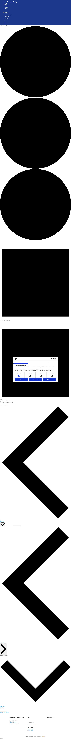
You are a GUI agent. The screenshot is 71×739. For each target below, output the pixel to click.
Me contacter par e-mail (14, 724)
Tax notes (6, 6)
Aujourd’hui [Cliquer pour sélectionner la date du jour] (2, 642)
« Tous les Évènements (3, 403)
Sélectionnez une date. (9, 525)
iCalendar (1, 707)
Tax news (6, 7)
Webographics (43, 736)
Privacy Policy (30, 729)
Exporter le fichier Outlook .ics (4, 712)
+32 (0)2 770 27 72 (13, 722)
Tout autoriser (49, 379)
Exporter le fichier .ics (3, 711)
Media (6, 8)
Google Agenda (2, 706)
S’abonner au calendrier (4, 655)
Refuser (21, 379)
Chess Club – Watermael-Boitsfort (33, 724)
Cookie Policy (30, 730)
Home (5, 3)
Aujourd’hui (2, 521)
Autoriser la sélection (35, 379)
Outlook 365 (2, 708)
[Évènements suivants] (0, 520)
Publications (7, 11)
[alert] (35, 280)
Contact (6, 18)
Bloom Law (30, 719)
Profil (5, 4)
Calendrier (7, 13)
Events (6, 12)
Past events (7, 16)
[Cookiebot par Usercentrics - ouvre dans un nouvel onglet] (52, 359)
